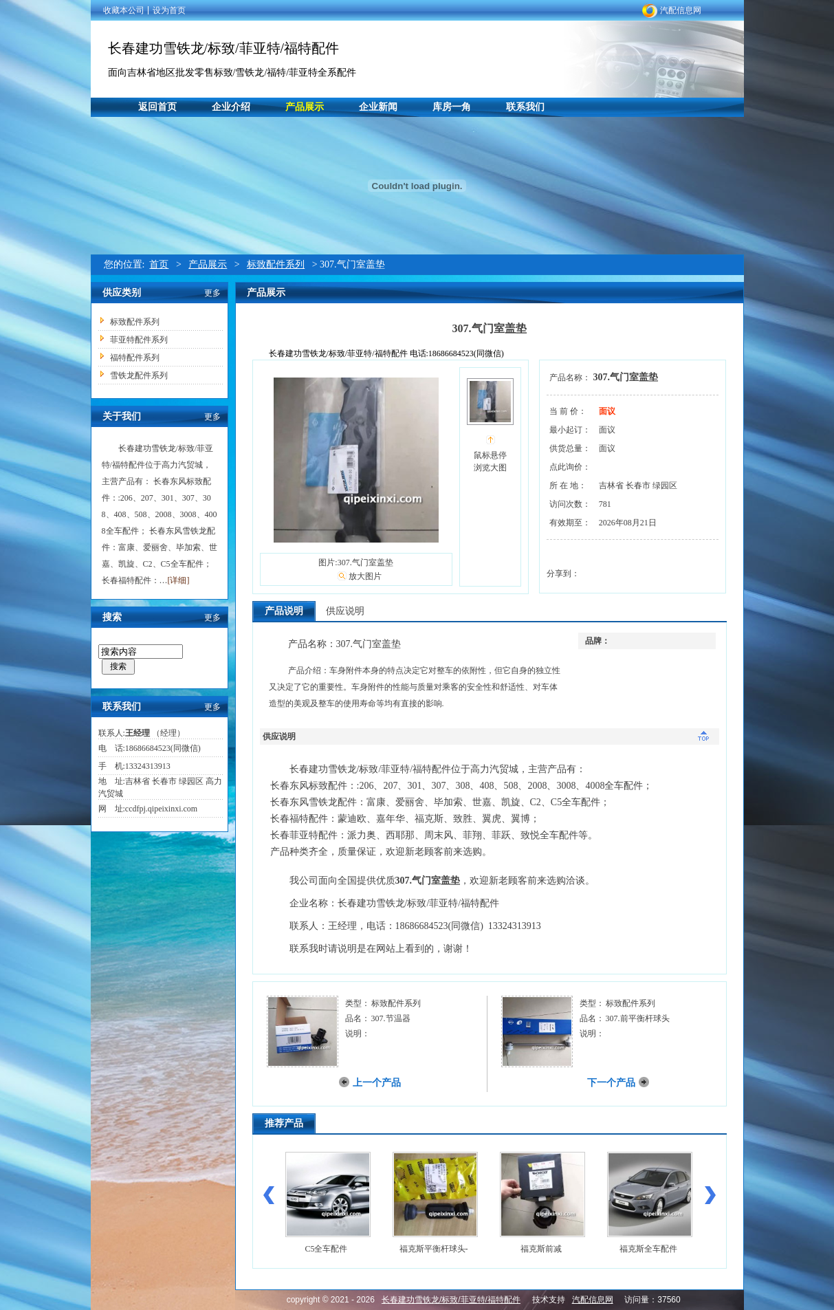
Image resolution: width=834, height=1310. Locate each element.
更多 (212, 293)
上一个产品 (377, 1083)
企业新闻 (378, 107)
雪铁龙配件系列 (139, 375)
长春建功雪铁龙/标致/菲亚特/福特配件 (224, 48)
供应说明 (345, 611)
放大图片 (365, 576)
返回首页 (157, 107)
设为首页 (169, 10)
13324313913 (148, 766)
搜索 (118, 666)
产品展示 (304, 107)
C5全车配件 (326, 1249)
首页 (158, 264)
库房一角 (451, 107)
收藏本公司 (123, 10)
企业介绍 (231, 107)
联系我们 (525, 107)
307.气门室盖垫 (626, 377)
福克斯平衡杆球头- (433, 1249)
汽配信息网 (680, 10)
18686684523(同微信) (163, 748)
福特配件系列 (135, 357)
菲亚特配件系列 (139, 340)
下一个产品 (611, 1083)
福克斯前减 (541, 1249)
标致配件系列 (276, 264)
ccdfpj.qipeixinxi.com (161, 809)
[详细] (179, 580)
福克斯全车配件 (648, 1249)
